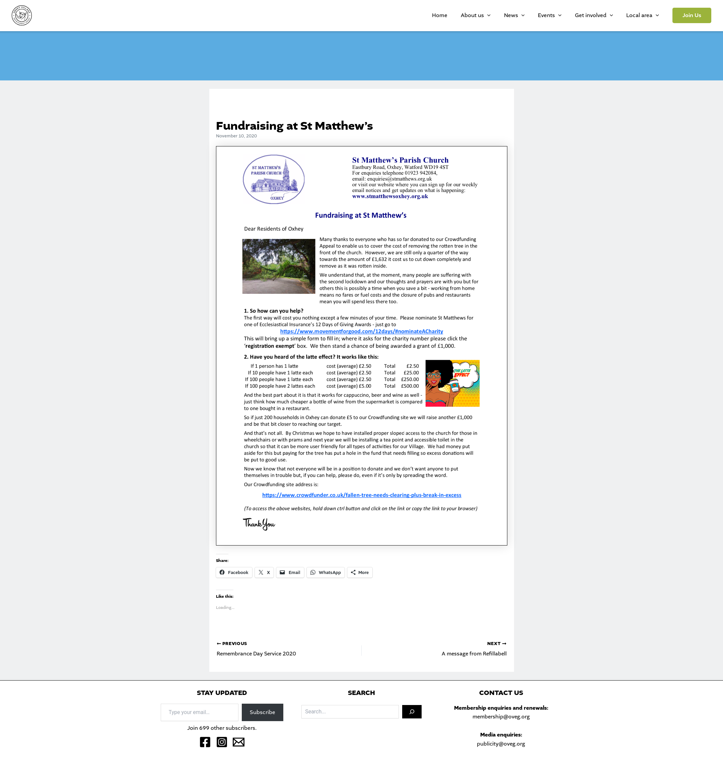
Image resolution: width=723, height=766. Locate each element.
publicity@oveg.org (501, 743)
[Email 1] (238, 742)
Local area (646, 15)
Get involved (604, 15)
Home (476, 15)
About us (506, 15)
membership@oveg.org (501, 716)
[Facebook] (205, 742)
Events (566, 15)
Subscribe (262, 712)
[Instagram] (222, 742)
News (537, 15)
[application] (517, 15)
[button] (691, 15)
